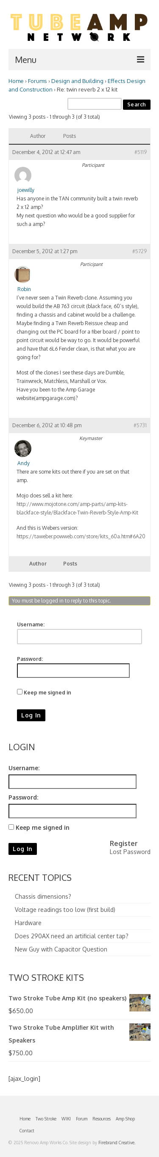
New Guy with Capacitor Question (61, 949)
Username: (31, 624)
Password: (30, 659)
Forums (37, 80)
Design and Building (77, 80)
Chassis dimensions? (43, 896)
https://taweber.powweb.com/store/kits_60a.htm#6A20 (81, 536)
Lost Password (130, 851)
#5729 (139, 251)
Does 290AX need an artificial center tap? (71, 936)
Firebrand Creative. (116, 1142)
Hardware (28, 922)
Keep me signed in (47, 692)
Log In (31, 715)
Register (124, 843)
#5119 (140, 152)
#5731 (140, 425)
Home (16, 80)
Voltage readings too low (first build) (65, 909)
